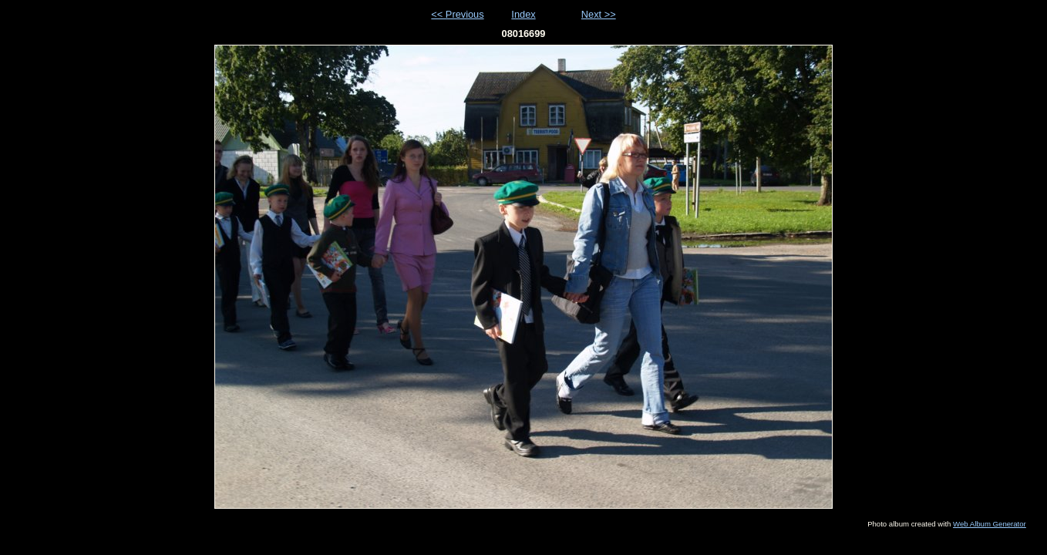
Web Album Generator (989, 524)
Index (523, 14)
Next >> (598, 14)
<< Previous (457, 14)
